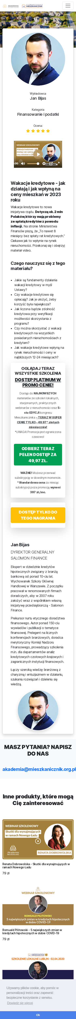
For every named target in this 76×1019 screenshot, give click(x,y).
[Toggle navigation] (68, 6)
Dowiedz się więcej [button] (20, 1003)
